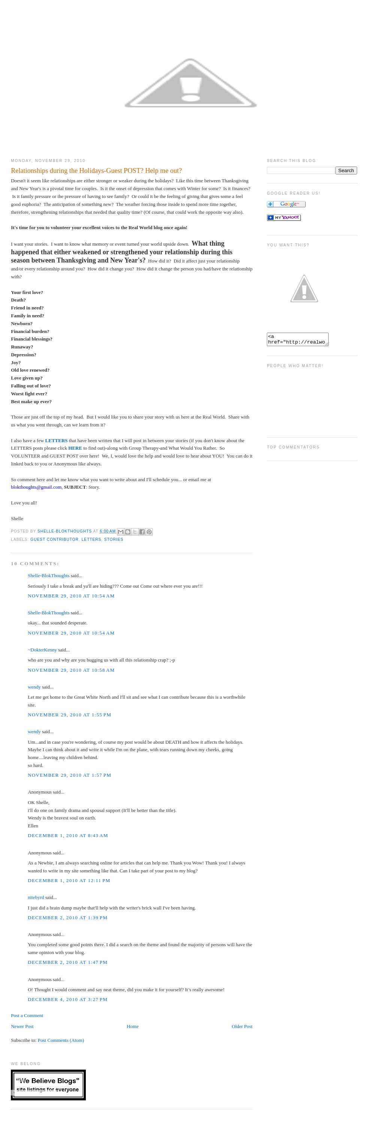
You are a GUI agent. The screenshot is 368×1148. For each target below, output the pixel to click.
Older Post (242, 1026)
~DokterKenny (42, 650)
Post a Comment (27, 1015)
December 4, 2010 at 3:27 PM (68, 999)
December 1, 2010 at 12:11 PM (69, 880)
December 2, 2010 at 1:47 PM (68, 962)
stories (113, 539)
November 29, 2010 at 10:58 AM (71, 670)
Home (133, 1026)
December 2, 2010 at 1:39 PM (68, 917)
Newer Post (22, 1026)
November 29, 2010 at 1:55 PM (69, 714)
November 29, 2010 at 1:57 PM (69, 775)
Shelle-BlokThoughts (48, 575)
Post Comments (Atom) (61, 1040)
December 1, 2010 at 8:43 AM (68, 835)
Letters (92, 539)
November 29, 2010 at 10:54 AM (71, 596)
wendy (34, 687)
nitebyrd (36, 897)
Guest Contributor (54, 539)
